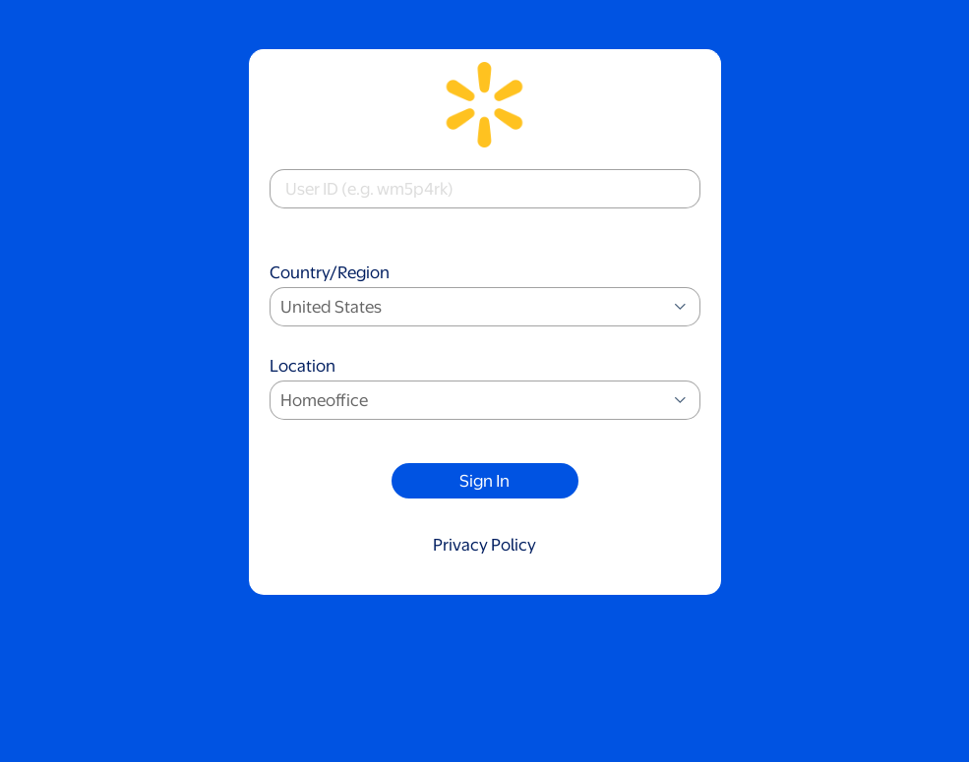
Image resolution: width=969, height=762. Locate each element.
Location (485, 390)
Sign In (484, 481)
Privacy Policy (484, 545)
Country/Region (485, 296)
